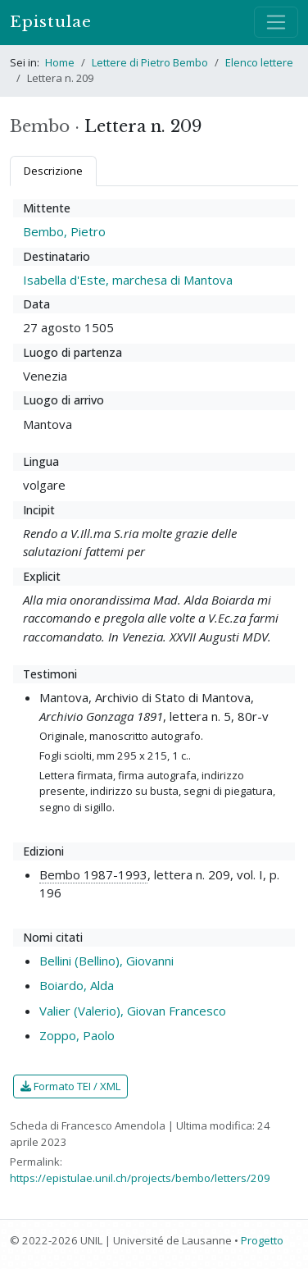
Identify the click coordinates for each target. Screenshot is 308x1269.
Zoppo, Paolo (77, 1035)
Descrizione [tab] (53, 170)
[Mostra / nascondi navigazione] (276, 22)
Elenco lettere (259, 62)
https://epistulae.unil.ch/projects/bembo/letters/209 (140, 1178)
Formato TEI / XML (70, 1086)
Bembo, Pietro (64, 231)
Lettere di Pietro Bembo (150, 62)
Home (60, 62)
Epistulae (51, 21)
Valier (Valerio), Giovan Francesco (132, 1010)
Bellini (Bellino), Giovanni (106, 960)
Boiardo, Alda (76, 985)
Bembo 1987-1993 (93, 874)
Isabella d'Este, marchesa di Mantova (128, 280)
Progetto (262, 1240)
